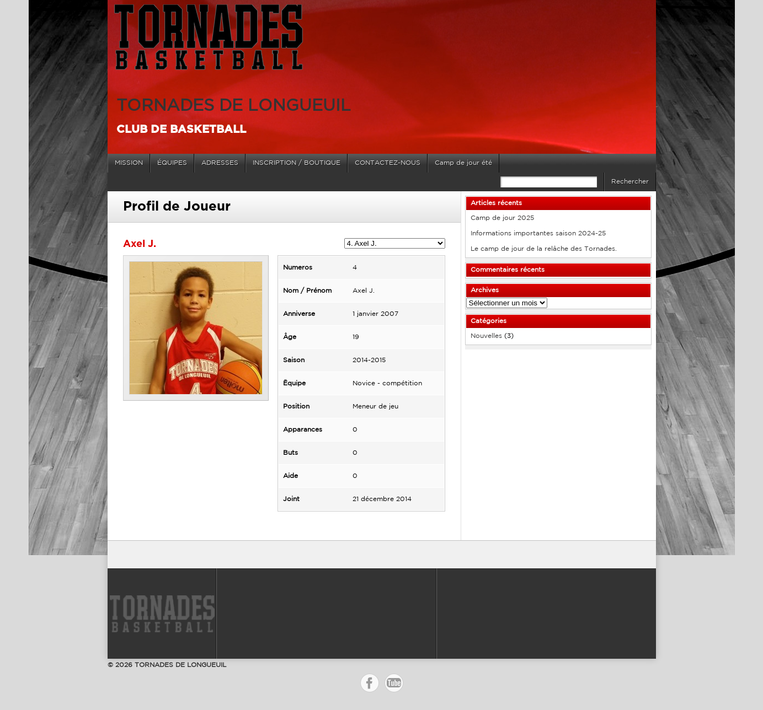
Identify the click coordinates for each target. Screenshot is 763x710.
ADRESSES (219, 163)
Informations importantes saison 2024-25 (538, 233)
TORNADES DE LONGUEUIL (233, 106)
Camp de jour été (463, 163)
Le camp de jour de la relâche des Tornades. (544, 249)
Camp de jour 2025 (502, 218)
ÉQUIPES (172, 163)
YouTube (394, 683)
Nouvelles (486, 336)
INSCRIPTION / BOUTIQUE (296, 163)
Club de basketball (181, 129)
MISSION (129, 163)
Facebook (370, 683)
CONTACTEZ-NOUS (387, 163)
